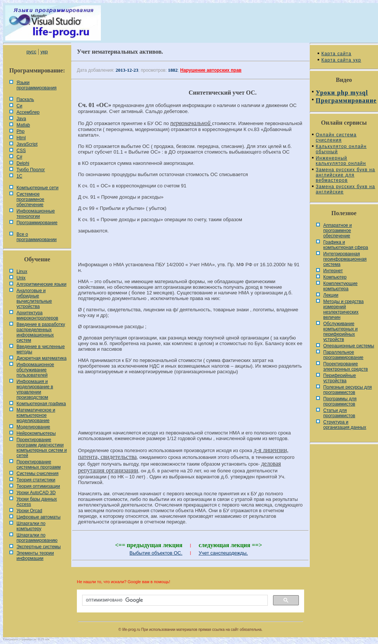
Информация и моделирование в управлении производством (34, 389)
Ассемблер (27, 112)
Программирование (36, 222)
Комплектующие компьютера (340, 286)
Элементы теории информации (35, 555)
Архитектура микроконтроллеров (37, 315)
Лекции (330, 295)
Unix (21, 278)
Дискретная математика (41, 358)
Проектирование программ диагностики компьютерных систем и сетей (41, 447)
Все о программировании (36, 237)
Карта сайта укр (341, 60)
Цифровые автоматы (38, 517)
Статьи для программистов (339, 413)
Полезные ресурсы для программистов (347, 390)
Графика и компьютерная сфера (345, 245)
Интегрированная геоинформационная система (345, 259)
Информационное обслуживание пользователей (35, 370)
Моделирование (33, 427)
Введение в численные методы (40, 349)
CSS (21, 150)
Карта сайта (336, 53)
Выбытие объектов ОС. (155, 553)
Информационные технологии (35, 213)
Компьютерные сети (37, 187)
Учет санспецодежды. (223, 553)
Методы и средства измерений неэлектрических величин (343, 309)
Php (20, 131)
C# (19, 157)
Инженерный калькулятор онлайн (341, 160)
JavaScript (27, 144)
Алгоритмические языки (41, 284)
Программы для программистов (340, 401)
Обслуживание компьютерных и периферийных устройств (340, 331)
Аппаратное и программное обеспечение (337, 230)
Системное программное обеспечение (30, 199)
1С (19, 176)
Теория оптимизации (38, 486)
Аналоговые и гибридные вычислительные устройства (34, 298)
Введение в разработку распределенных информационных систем (40, 332)
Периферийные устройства (339, 378)
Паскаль (25, 99)
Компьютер (334, 277)
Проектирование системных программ (38, 464)
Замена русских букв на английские (345, 189)
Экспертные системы (38, 546)
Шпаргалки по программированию (36, 537)
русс (31, 51)
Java (21, 118)
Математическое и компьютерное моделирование (35, 415)
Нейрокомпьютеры (36, 433)
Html (21, 137)
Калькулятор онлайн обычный (341, 149)
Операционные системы (348, 345)
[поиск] (174, 600)
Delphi (22, 163)
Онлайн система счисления (336, 137)
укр (44, 51)
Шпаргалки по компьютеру (30, 526)
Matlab (23, 125)
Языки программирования (36, 85)
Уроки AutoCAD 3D (36, 492)
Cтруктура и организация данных (344, 424)
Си (19, 106)
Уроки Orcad (29, 510)
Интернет (333, 270)
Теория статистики (35, 480)
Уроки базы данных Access (36, 501)
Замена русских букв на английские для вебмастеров (345, 175)
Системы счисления (37, 473)
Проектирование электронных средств (345, 366)
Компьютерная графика (41, 403)
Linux (21, 271)
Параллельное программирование (343, 355)
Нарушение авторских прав (211, 70)
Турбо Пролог (30, 169)
